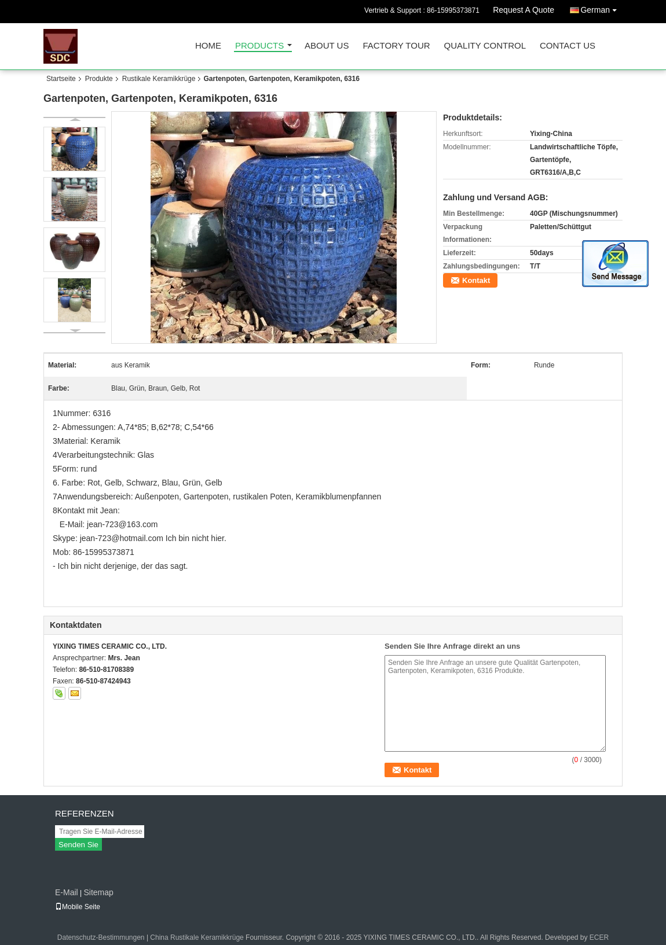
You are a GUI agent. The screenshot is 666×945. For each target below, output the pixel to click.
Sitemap (98, 892)
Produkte (99, 79)
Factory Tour (396, 46)
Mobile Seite (77, 907)
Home (208, 46)
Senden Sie (78, 844)
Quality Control (485, 46)
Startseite (61, 79)
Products (259, 46)
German (601, 7)
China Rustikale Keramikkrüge (196, 937)
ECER (599, 937)
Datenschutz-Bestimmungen (101, 937)
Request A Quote (523, 9)
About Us (327, 46)
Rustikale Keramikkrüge (159, 79)
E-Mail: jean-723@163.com (109, 524)
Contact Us (567, 46)
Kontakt (476, 280)
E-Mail (66, 892)
